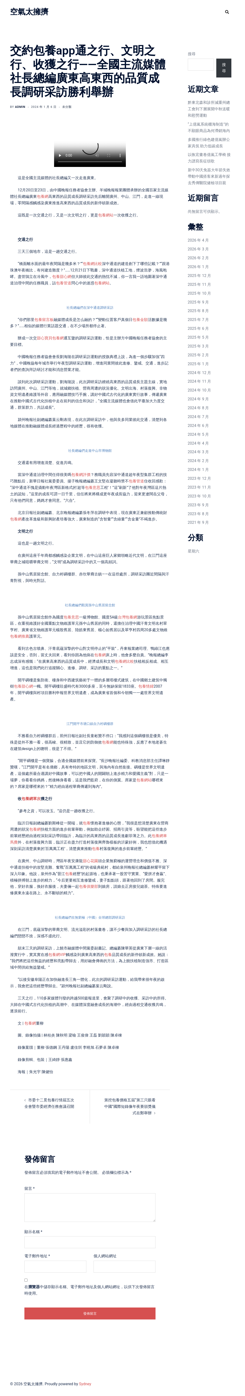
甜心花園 (90, 861)
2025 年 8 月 (198, 311)
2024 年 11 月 (199, 381)
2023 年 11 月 (199, 487)
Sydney (85, 1384)
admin (20, 107)
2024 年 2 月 (198, 460)
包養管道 (63, 283)
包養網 (42, 196)
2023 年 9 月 (198, 505)
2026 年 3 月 (198, 249)
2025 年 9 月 (198, 302)
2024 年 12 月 (199, 372)
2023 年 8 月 (198, 514)
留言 (29, 1188)
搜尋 (191, 54)
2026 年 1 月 (198, 267)
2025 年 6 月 (198, 328)
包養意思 (92, 487)
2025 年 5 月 (198, 337)
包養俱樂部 (88, 886)
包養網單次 (31, 798)
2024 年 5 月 (198, 434)
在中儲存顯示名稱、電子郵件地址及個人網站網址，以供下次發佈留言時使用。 (89, 1290)
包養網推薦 (19, 636)
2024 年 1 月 (198, 469)
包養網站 (105, 215)
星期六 (193, 551)
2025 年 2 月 (198, 355)
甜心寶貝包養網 (50, 338)
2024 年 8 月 (198, 408)
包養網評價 (80, 474)
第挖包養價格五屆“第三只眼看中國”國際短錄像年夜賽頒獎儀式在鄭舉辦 (130, 1106)
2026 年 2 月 (198, 258)
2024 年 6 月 (198, 425)
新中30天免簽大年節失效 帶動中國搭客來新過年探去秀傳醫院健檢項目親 (209, 176)
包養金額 (140, 319)
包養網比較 (92, 263)
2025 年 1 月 (198, 364)
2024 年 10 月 (199, 390)
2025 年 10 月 (199, 293)
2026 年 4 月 (198, 240)
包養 (86, 823)
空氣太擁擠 (29, 11)
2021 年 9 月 (198, 522)
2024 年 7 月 (198, 416)
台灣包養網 (127, 617)
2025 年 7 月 (198, 319)
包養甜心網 (61, 276)
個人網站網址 (105, 1256)
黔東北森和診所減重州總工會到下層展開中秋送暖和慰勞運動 (209, 109)
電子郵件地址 (37, 1256)
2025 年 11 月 (199, 284)
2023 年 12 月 (199, 478)
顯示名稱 (33, 1232)
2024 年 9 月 (198, 399)
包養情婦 (146, 686)
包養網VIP (57, 954)
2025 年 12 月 (199, 275)
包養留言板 (44, 319)
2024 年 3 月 (198, 452)
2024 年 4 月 (198, 443)
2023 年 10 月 (199, 496)
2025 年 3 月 (198, 346)
